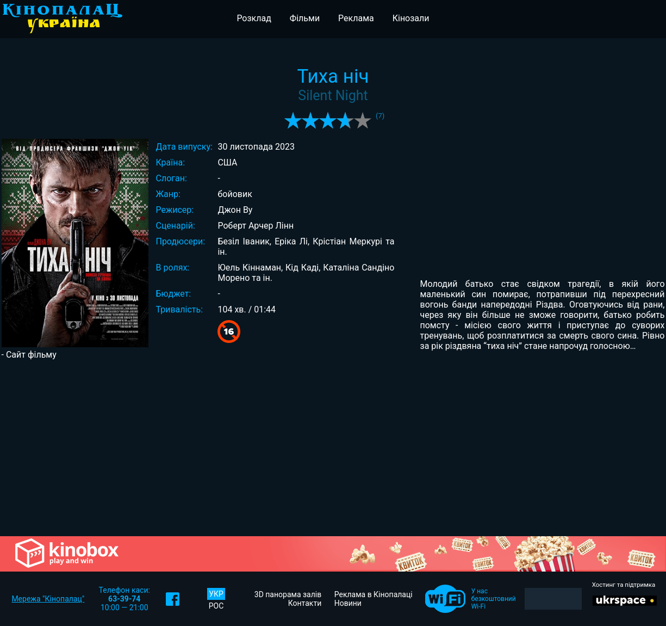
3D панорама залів (287, 594)
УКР (216, 594)
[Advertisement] (333, 447)
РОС (216, 606)
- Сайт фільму (29, 354)
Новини (348, 603)
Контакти (305, 603)
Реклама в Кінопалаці (373, 594)
